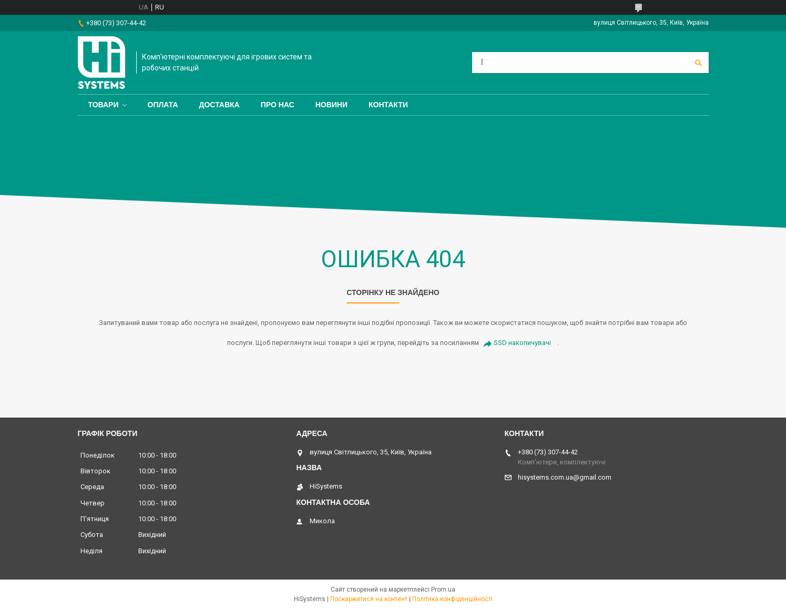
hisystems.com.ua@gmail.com (564, 477)
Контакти (388, 104)
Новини (331, 104)
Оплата (163, 104)
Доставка (219, 104)
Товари (103, 104)
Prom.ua (443, 589)
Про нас (277, 104)
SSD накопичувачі (522, 343)
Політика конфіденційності (452, 599)
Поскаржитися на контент (368, 599)
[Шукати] (698, 62)
